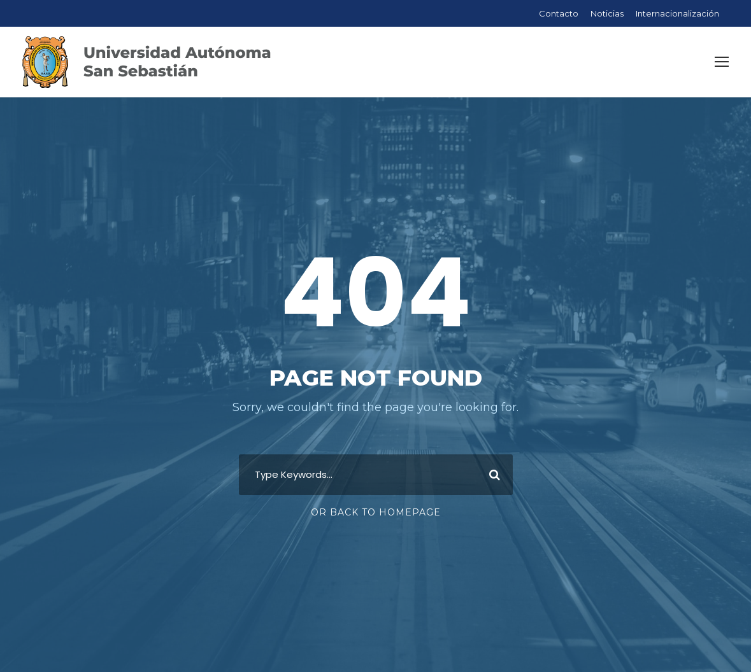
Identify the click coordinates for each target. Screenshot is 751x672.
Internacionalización (677, 13)
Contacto (558, 13)
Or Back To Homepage (376, 512)
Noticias (607, 13)
